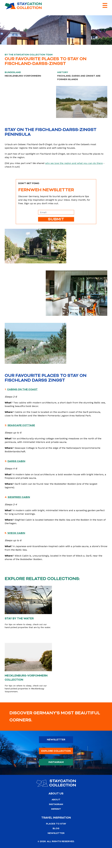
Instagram (56, 762)
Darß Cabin (16, 461)
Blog (56, 828)
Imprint (56, 809)
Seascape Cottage (21, 425)
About (56, 799)
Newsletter (56, 739)
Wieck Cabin (16, 533)
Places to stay (56, 823)
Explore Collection (56, 750)
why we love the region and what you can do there (74, 163)
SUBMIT (56, 219)
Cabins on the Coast (22, 389)
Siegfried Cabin (19, 497)
